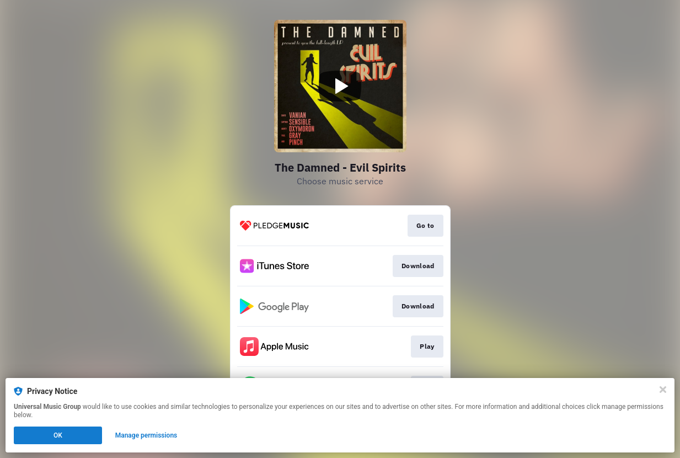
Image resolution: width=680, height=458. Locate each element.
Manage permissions (146, 435)
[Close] (663, 389)
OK (57, 435)
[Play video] (340, 86)
